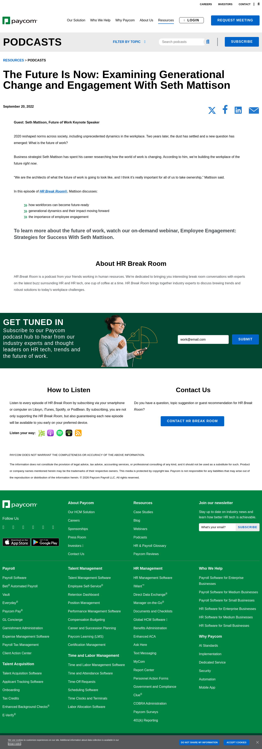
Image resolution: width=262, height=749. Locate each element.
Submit (245, 339)
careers (206, 4)
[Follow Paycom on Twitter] (16, 527)
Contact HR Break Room (192, 421)
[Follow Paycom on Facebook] (26, 527)
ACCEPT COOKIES (236, 742)
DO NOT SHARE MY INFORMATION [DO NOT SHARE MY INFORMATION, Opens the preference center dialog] (199, 742)
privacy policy (14, 743)
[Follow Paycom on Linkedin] (7, 527)
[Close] (257, 742)
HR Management (148, 568)
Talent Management (85, 568)
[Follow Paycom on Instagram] (36, 527)
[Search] (259, 4)
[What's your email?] (217, 527)
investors (225, 4)
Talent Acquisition (18, 664)
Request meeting (235, 20)
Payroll (8, 568)
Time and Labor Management (93, 655)
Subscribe (242, 41)
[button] (76, 20)
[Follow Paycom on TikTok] (56, 527)
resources (13, 60)
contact (244, 4)
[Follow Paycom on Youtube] (46, 527)
